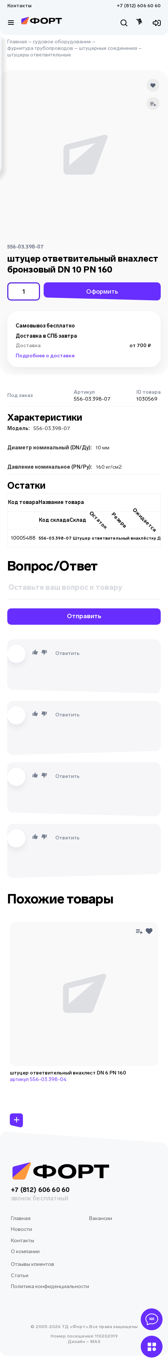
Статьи (19, 1275)
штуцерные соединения (108, 48)
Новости (21, 1229)
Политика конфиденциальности (50, 1286)
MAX (94, 1341)
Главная (17, 42)
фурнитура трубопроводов (40, 48)
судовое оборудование (62, 42)
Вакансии (100, 1218)
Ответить (67, 653)
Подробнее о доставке (45, 356)
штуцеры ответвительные (39, 55)
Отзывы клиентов (32, 1264)
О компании (25, 1251)
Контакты (19, 5)
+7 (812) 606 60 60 (139, 5)
